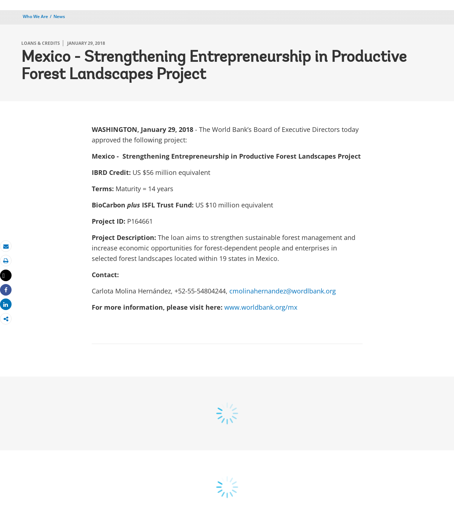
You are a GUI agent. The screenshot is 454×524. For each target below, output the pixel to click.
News (59, 16)
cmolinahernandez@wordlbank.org (282, 291)
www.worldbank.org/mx (260, 307)
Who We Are (35, 16)
